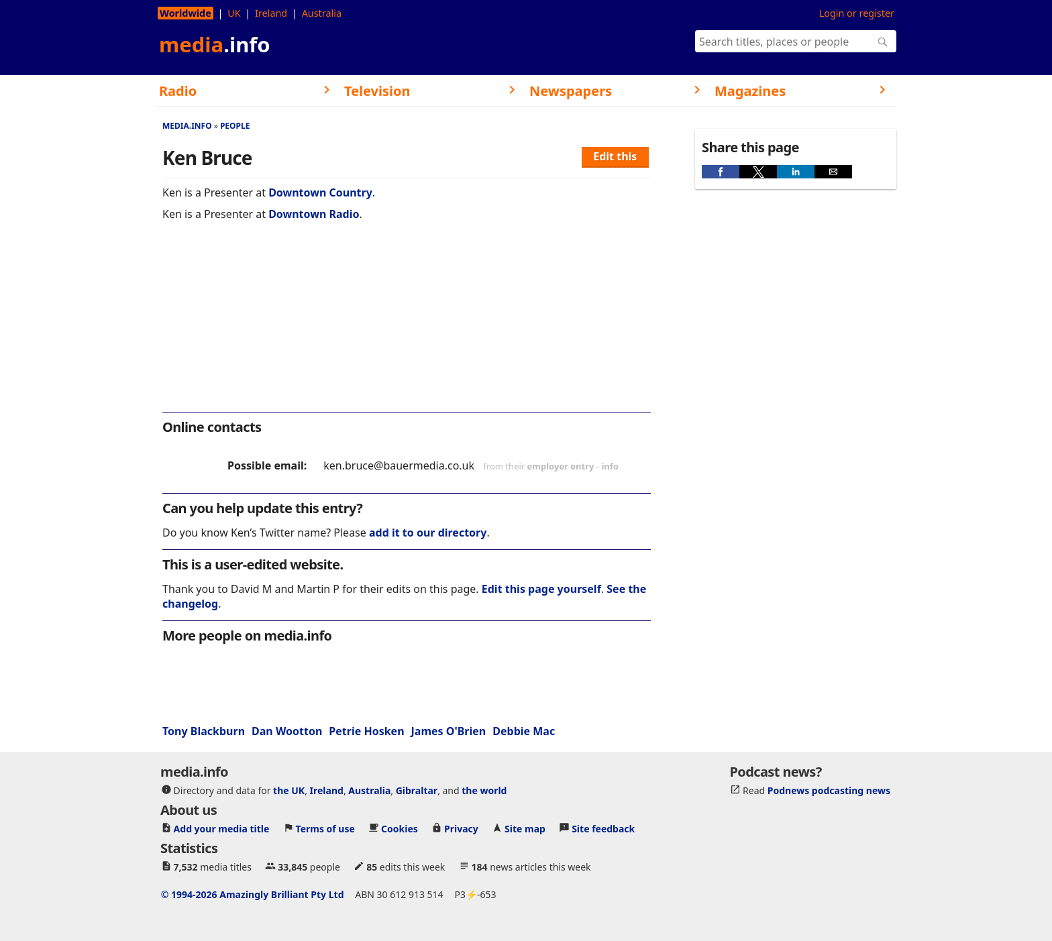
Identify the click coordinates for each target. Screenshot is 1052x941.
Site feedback (603, 828)
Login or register (856, 13)
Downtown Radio (313, 214)
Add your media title (222, 828)
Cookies (399, 828)
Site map (525, 828)
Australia (321, 13)
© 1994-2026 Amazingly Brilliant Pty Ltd (252, 894)
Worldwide (185, 13)
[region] (406, 325)
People (235, 125)
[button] (720, 171)
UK (233, 13)
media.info (187, 125)
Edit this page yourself (541, 589)
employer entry (560, 466)
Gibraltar (416, 790)
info (610, 466)
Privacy (461, 828)
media (214, 44)
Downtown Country (320, 192)
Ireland (271, 13)
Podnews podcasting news (829, 790)
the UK (289, 790)
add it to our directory (427, 532)
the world (484, 790)
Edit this (615, 156)
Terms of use (325, 828)
